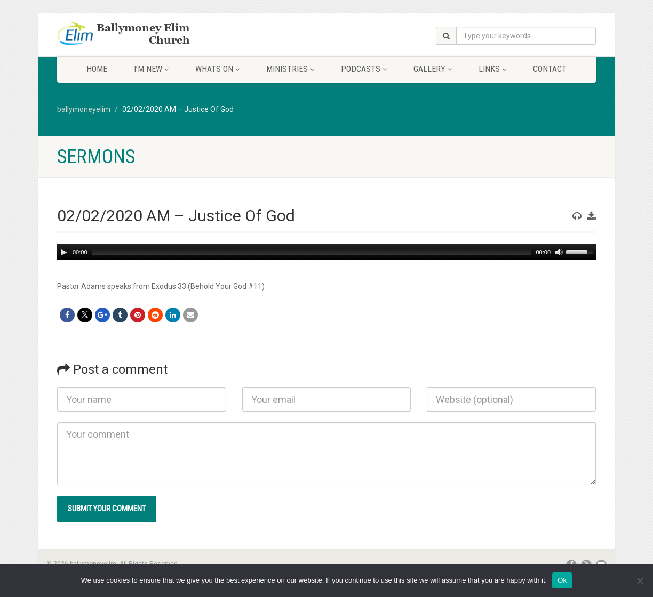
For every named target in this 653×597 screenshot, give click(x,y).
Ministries (290, 69)
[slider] (312, 252)
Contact (550, 69)
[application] (326, 252)
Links (492, 69)
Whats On (217, 69)
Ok (562, 580)
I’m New (151, 69)
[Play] (64, 252)
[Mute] (559, 252)
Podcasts (364, 69)
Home (96, 69)
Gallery (432, 69)
